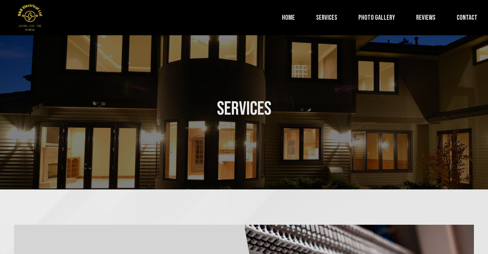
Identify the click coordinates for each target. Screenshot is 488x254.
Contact (467, 17)
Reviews (426, 17)
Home (288, 17)
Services (326, 17)
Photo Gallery (376, 17)
